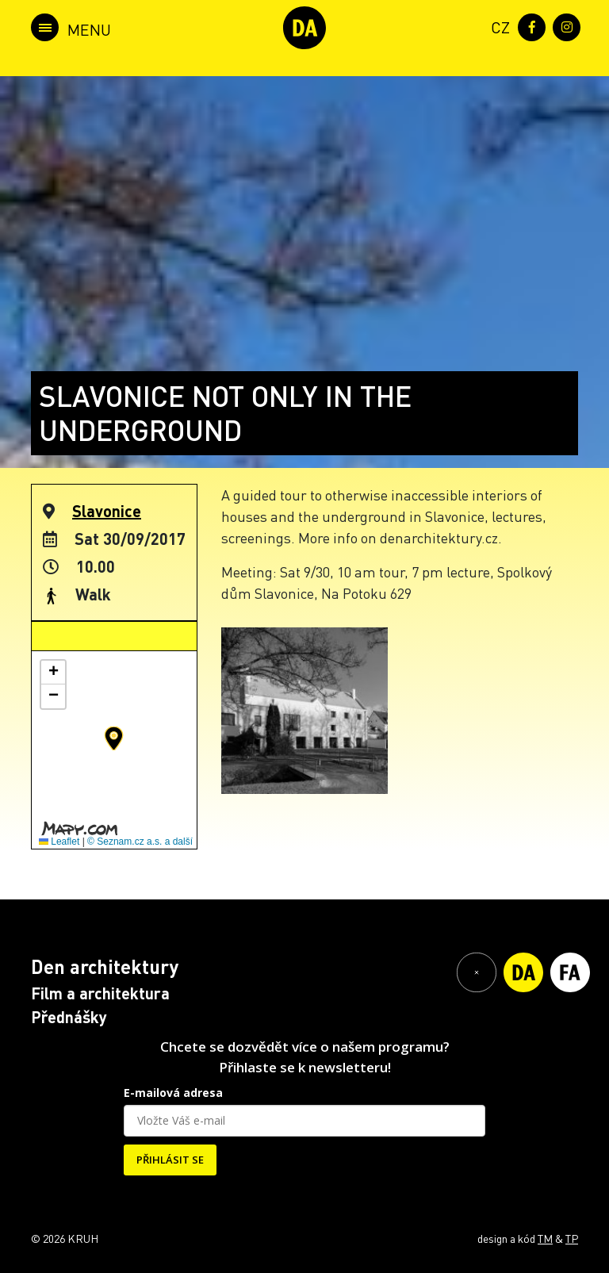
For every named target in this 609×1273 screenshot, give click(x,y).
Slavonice (106, 510)
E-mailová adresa (173, 1092)
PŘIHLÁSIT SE (170, 1159)
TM (545, 1238)
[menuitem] (497, 26)
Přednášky (69, 1017)
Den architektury (104, 966)
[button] (113, 738)
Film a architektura (100, 993)
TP (571, 1238)
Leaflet (59, 841)
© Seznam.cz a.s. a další (140, 841)
